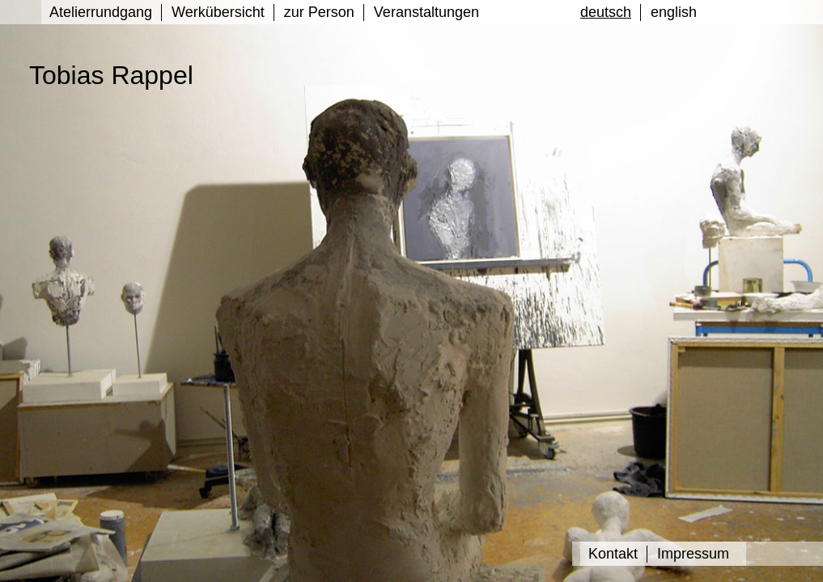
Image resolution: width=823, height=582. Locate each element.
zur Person (319, 12)
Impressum (693, 554)
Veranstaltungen (426, 12)
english (674, 12)
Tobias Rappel (111, 75)
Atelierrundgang (100, 12)
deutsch (605, 12)
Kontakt (613, 554)
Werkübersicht (218, 12)
